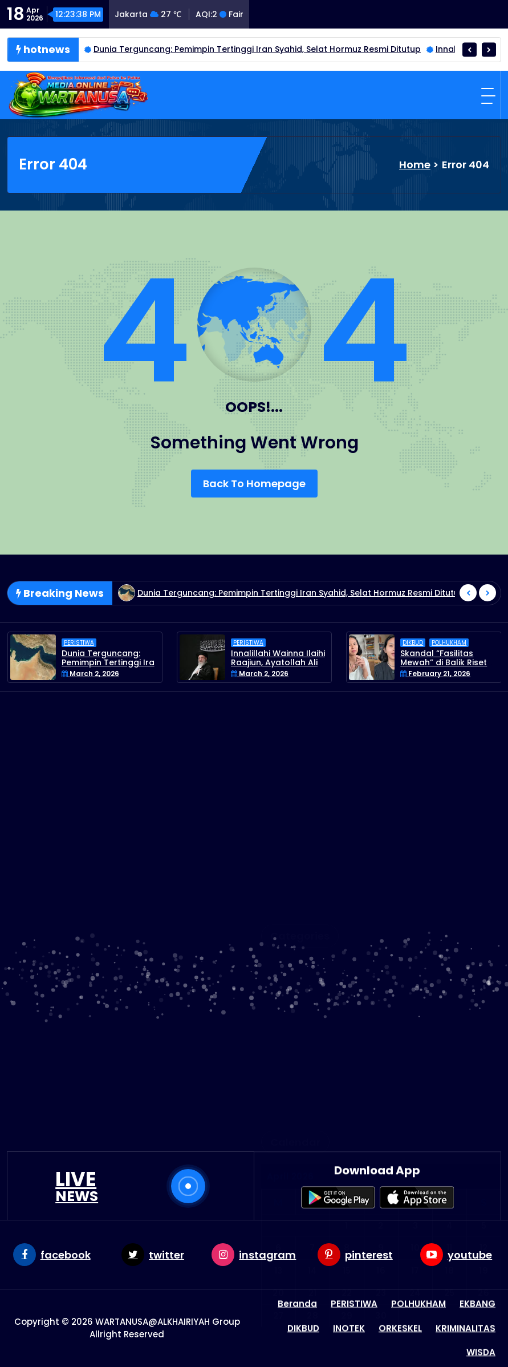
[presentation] (469, 49)
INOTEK (286, 886)
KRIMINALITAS (300, 905)
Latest (284, 923)
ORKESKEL (291, 942)
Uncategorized (303, 998)
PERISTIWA (79, 677)
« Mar (475, 1072)
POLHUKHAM (449, 677)
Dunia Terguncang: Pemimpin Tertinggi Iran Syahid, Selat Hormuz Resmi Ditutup (257, 49)
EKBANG (288, 867)
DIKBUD (413, 677)
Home (414, 164)
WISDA (284, 1016)
